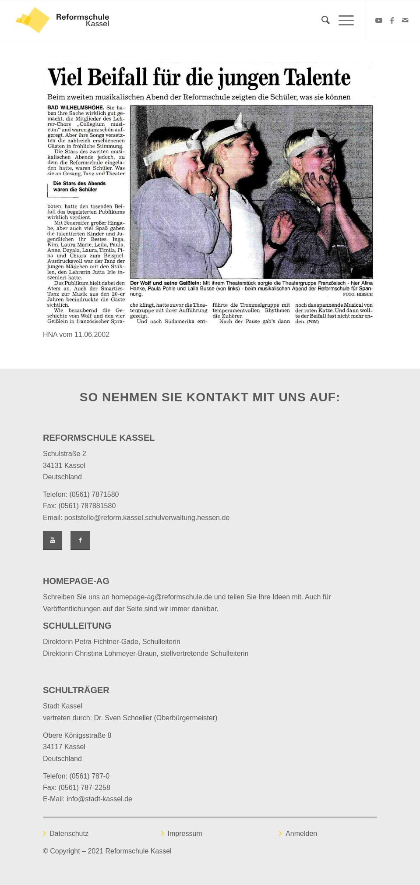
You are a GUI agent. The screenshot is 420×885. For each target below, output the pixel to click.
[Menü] (342, 20)
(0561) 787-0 (89, 776)
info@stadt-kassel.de (99, 799)
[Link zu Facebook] (392, 20)
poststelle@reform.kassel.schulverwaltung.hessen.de (146, 517)
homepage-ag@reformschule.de (162, 597)
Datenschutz (68, 833)
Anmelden (301, 833)
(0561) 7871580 (94, 494)
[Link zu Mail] (405, 20)
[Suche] (321, 20)
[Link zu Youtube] (378, 20)
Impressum (185, 833)
